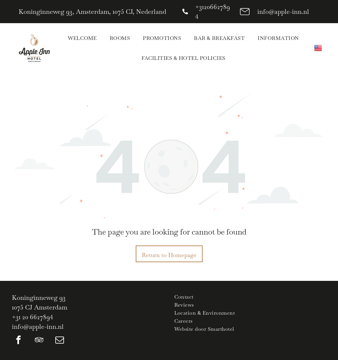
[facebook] (18, 341)
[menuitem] (82, 38)
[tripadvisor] (38, 341)
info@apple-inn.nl (283, 11)
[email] (59, 341)
